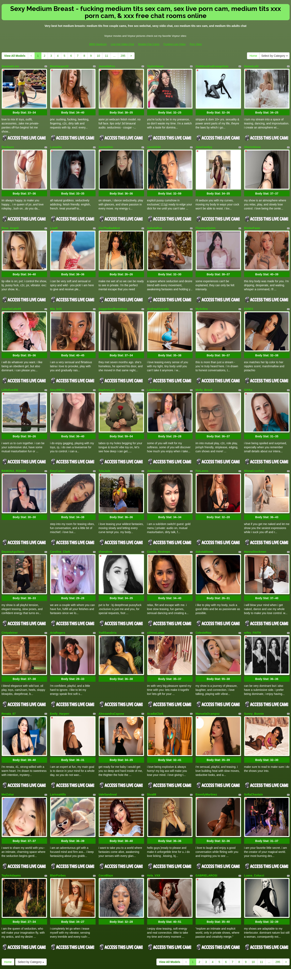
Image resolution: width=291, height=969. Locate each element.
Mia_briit (56, 296)
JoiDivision (154, 449)
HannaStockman (255, 525)
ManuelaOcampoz (208, 679)
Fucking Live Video (174, 44)
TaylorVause (155, 66)
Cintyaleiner (10, 602)
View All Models (14, 55)
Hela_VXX (153, 832)
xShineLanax (155, 602)
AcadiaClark (155, 679)
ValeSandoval (108, 755)
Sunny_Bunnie (254, 679)
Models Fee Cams (148, 44)
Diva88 (151, 755)
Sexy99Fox (57, 372)
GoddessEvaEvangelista (212, 66)
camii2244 (154, 142)
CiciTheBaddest (109, 219)
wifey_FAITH (252, 602)
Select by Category (274, 55)
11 (106, 55)
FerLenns (202, 449)
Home (253, 55)
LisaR (54, 219)
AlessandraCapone (111, 679)
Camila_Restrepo (158, 525)
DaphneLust (107, 372)
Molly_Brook (204, 372)
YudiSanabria (108, 602)
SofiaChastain (253, 755)
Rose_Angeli (10, 219)
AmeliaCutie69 (11, 296)
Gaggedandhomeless (113, 296)
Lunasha (56, 142)
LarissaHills (58, 755)
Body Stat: (24, 108)
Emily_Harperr (60, 679)
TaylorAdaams (11, 832)
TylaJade (105, 449)
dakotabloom (204, 525)
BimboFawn (252, 219)
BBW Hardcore (98, 44)
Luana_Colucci (254, 832)
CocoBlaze (106, 832)
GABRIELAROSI (206, 832)
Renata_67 (9, 679)
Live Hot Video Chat (122, 44)
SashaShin (106, 142)
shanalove (105, 525)
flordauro (8, 142)
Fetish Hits (160, 963)
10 (98, 55)
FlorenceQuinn (206, 219)
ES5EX (248, 296)
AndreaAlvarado (158, 296)
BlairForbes (58, 832)
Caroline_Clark (60, 525)
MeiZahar (8, 755)
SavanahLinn (10, 66)
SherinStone (252, 142)
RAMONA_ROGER (14, 449)
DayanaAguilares (13, 525)
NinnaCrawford (254, 449)
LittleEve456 (10, 372)
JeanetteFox (107, 66)
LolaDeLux (154, 372)
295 (123, 55)
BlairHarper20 (59, 66)
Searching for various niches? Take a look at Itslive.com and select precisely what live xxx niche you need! (146, 930)
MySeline (202, 296)
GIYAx (248, 372)
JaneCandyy (204, 142)
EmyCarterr (57, 449)
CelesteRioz (204, 602)
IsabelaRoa (154, 219)
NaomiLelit (251, 66)
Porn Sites (196, 44)
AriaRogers (57, 602)
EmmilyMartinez (206, 755)
